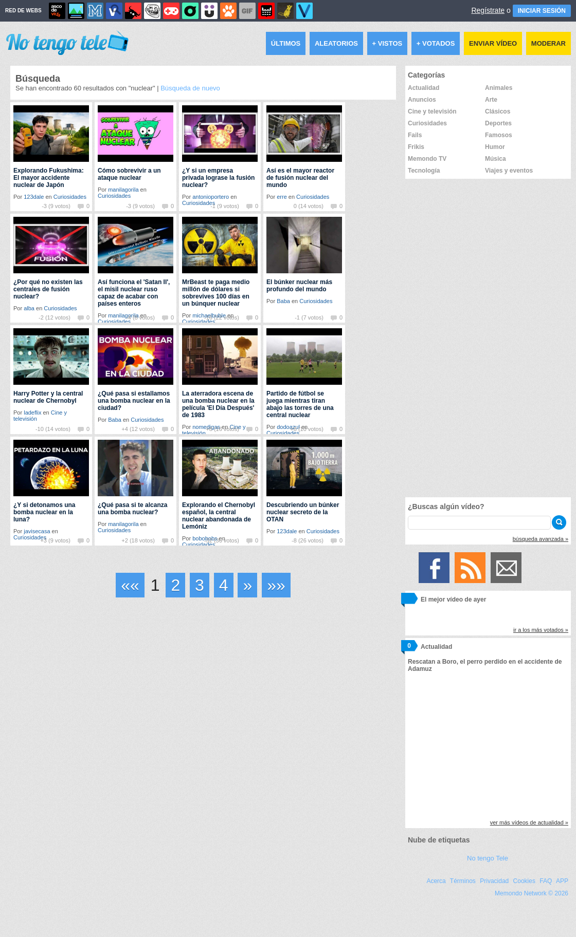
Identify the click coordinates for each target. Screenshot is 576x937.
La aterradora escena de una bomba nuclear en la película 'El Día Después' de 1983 (218, 404)
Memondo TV (427, 158)
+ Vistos (387, 43)
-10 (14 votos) (52, 429)
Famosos (498, 135)
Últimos (286, 43)
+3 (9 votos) (55, 540)
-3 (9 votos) (56, 206)
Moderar (548, 43)
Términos (463, 881)
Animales (498, 87)
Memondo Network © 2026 (531, 893)
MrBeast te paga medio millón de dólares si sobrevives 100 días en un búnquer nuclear (215, 292)
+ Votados (436, 43)
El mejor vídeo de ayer (453, 599)
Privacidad (494, 881)
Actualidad (423, 87)
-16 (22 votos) (221, 317)
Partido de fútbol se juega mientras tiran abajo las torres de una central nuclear (300, 404)
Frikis (416, 147)
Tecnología (424, 170)
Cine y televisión (432, 111)
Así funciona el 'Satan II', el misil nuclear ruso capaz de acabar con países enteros (134, 292)
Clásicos (497, 111)
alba (29, 308)
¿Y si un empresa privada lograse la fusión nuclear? (218, 178)
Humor (495, 147)
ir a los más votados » (540, 630)
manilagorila (123, 189)
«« (130, 585)
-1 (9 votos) (224, 206)
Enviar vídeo (493, 43)
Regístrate (488, 10)
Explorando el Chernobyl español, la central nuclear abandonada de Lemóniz (218, 515)
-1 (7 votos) (309, 317)
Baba (283, 301)
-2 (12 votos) (54, 317)
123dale (34, 197)
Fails (415, 135)
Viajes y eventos (509, 170)
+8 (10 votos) (306, 429)
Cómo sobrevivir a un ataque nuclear (129, 174)
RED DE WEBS (23, 10)
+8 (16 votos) (222, 429)
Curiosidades (69, 197)
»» (276, 585)
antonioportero (210, 197)
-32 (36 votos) (221, 540)
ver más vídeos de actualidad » (529, 822)
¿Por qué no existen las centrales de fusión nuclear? (48, 289)
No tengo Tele (487, 858)
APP (562, 881)
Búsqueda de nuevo (190, 88)
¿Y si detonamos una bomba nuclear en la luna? (44, 512)
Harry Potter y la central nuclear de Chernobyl (48, 397)
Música (495, 158)
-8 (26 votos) (307, 540)
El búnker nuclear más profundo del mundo (299, 285)
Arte (491, 99)
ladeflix (32, 412)
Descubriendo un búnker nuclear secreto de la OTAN (302, 512)
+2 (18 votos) (138, 540)
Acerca (435, 881)
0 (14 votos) (308, 206)
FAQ (545, 881)
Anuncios (422, 99)
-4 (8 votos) (140, 317)
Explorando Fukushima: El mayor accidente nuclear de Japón (48, 178)
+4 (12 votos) (138, 429)
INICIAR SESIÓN (542, 10)
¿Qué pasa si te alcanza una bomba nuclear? (132, 508)
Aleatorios (336, 43)
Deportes (498, 123)
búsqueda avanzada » (540, 539)
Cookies (524, 881)
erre (282, 197)
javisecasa (37, 531)
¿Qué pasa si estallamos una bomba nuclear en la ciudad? (134, 400)
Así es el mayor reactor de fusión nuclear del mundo (300, 178)
